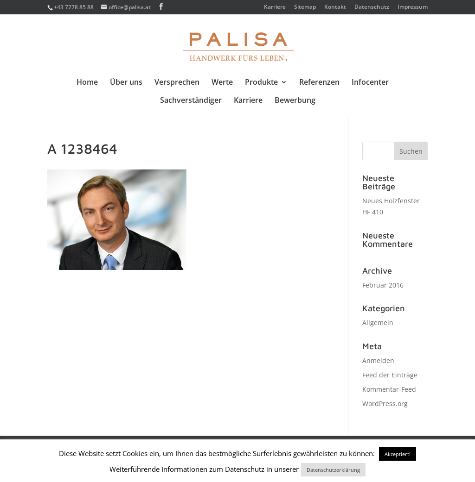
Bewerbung (295, 101)
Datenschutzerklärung (333, 469)
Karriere (275, 7)
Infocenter (370, 83)
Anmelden (378, 360)
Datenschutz (371, 7)
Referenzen (319, 83)
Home (87, 83)
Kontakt (335, 7)
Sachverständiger (191, 101)
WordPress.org (385, 403)
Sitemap (305, 7)
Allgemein (377, 322)
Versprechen (176, 83)
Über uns (126, 83)
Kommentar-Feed (389, 389)
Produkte (261, 83)
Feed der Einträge (389, 374)
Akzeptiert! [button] (398, 454)
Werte (222, 83)
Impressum (413, 7)
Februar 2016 (383, 285)
